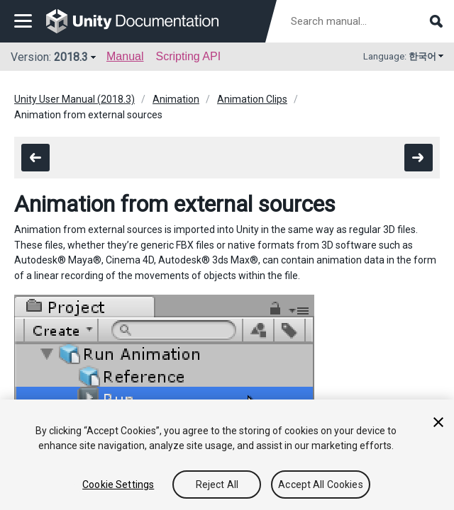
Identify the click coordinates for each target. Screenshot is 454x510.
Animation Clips (252, 99)
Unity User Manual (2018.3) (74, 99)
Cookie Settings (118, 484)
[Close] (438, 422)
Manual (124, 56)
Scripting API (188, 56)
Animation (176, 99)
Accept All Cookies (320, 484)
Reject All (217, 484)
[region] (227, 455)
